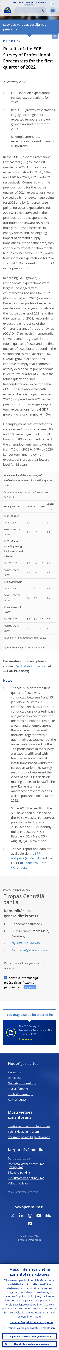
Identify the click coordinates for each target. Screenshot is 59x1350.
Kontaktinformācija (20, 1094)
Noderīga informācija (22, 1083)
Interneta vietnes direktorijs (24, 1191)
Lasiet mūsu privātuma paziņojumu (31, 1322)
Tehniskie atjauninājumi (24, 1131)
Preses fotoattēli (18, 1088)
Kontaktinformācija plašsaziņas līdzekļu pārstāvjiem (21, 982)
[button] (52, 3)
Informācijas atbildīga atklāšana (29, 1137)
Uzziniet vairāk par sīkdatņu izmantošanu (31, 1328)
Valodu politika (18, 1183)
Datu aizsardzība (19, 1158)
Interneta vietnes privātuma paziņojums (26, 1165)
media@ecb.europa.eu (33, 950)
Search (42, 10)
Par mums (15, 1072)
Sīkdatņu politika (19, 1172)
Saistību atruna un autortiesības (29, 1126)
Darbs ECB (15, 1078)
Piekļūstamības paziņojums (26, 1178)
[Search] (27, 10)
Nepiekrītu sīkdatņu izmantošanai (32, 1344)
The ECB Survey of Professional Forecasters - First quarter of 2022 (35, 1033)
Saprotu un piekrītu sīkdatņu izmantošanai (32, 1336)
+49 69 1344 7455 (29, 943)
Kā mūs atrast (17, 1099)
